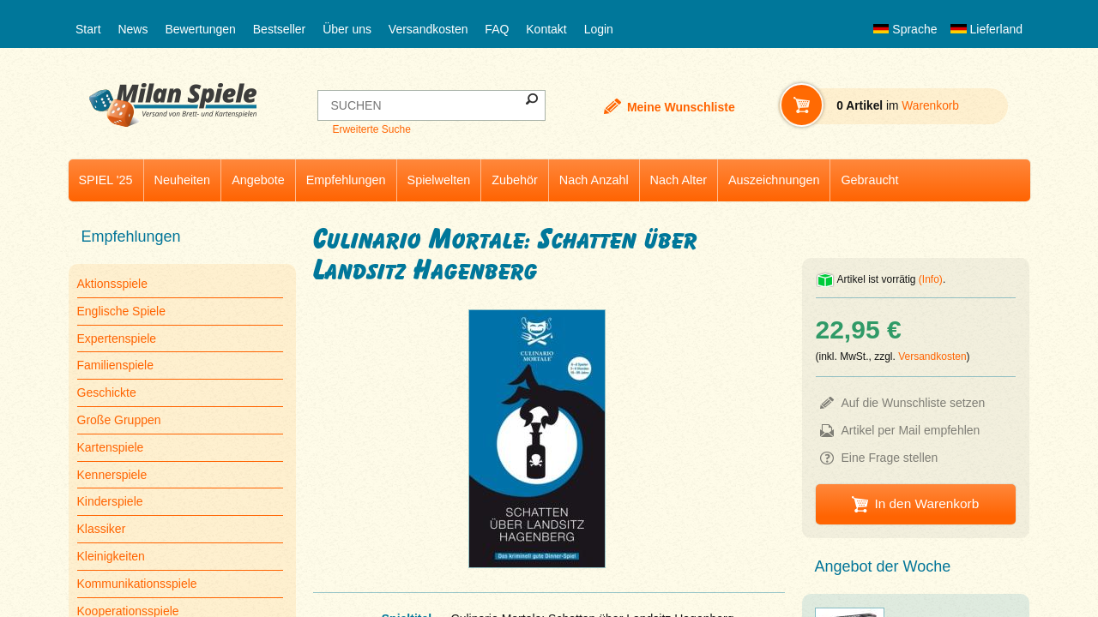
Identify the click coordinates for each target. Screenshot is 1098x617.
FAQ (497, 29)
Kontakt (546, 29)
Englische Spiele (121, 311)
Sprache (905, 29)
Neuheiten (182, 180)
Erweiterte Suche (371, 129)
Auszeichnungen (773, 180)
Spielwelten (439, 180)
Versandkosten (428, 29)
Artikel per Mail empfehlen (911, 430)
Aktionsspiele (112, 284)
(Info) (931, 279)
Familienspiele (115, 365)
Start (88, 29)
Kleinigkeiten (111, 556)
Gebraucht (869, 180)
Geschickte (106, 392)
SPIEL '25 (106, 180)
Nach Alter (678, 180)
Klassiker (101, 529)
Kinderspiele (110, 501)
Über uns (347, 29)
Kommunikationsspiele (137, 583)
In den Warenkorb (926, 503)
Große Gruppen (119, 420)
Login (598, 29)
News (133, 29)
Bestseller (279, 29)
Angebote (258, 180)
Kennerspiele (112, 475)
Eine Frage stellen (890, 457)
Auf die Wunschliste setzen (914, 403)
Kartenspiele (110, 447)
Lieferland (986, 29)
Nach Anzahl (594, 180)
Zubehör (515, 180)
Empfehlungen (346, 180)
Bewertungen (200, 29)
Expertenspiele (117, 338)
